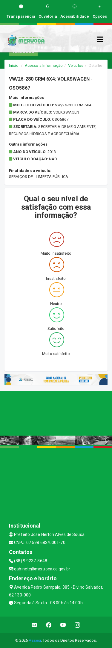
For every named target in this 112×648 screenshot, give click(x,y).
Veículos (75, 65)
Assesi (35, 640)
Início (14, 65)
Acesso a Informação (44, 65)
